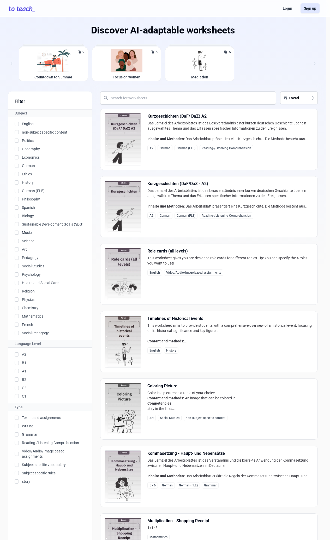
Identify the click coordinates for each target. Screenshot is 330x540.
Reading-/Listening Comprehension (50, 443)
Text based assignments (41, 418)
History (28, 182)
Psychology (31, 274)
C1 (24, 396)
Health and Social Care (40, 283)
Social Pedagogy (35, 333)
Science (28, 241)
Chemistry (30, 308)
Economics (31, 157)
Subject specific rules (39, 473)
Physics (28, 299)
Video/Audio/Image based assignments (43, 453)
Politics (28, 141)
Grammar (30, 434)
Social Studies (33, 266)
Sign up (310, 8)
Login (287, 8)
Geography (31, 149)
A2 (24, 354)
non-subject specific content (44, 132)
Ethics (27, 174)
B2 (24, 379)
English (28, 124)
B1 (24, 363)
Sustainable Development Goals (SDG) (52, 224)
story (26, 481)
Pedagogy (30, 258)
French (27, 325)
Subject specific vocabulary (44, 465)
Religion (28, 291)
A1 (24, 371)
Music (27, 233)
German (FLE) (33, 191)
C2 (24, 388)
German (28, 166)
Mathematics (32, 316)
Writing (27, 426)
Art (24, 249)
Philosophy (31, 199)
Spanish (28, 207)
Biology (28, 216)
